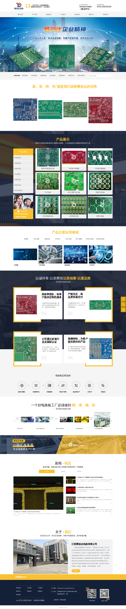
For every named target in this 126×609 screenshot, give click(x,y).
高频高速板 (43, 75)
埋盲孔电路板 (80, 75)
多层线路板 (34, 75)
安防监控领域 (100, 239)
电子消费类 (79, 239)
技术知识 (79, 471)
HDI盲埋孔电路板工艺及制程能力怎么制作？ (88, 497)
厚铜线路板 (62, 75)
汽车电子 (57, 239)
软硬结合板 (71, 75)
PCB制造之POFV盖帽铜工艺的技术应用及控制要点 (90, 477)
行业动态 (63, 471)
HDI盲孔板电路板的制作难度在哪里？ (86, 507)
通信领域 (47, 239)
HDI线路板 (52, 75)
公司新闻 (47, 471)
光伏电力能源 (90, 239)
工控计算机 (68, 239)
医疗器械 (36, 239)
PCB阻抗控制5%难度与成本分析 (85, 487)
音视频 (26, 239)
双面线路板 (25, 75)
